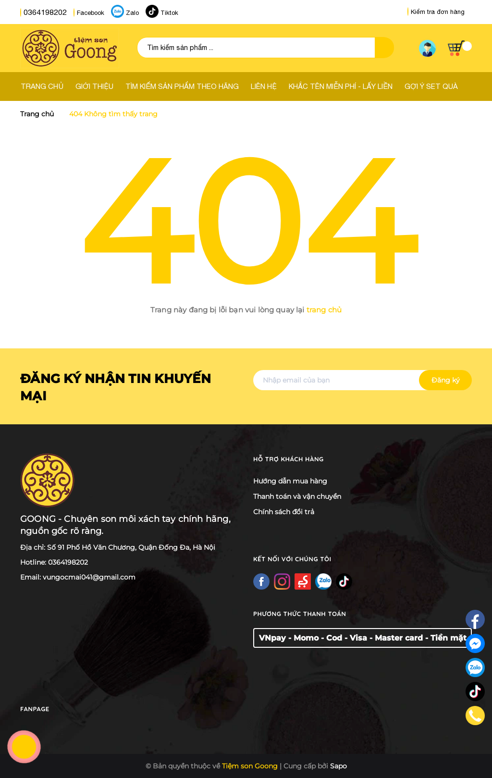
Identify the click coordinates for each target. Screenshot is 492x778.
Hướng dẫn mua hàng (290, 481)
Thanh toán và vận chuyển (297, 496)
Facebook (81, 12)
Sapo (338, 766)
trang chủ (324, 309)
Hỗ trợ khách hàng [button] (290, 459)
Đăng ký (445, 380)
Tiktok (160, 12)
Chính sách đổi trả (283, 511)
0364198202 (40, 12)
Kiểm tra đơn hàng (436, 11)
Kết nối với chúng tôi (294, 559)
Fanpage (35, 708)
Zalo (122, 12)
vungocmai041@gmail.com (89, 577)
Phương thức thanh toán (302, 613)
